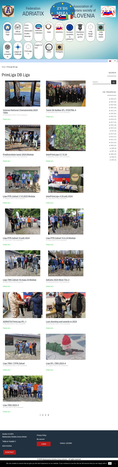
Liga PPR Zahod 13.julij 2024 (16, 238)
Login (43, 444)
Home (3, 67)
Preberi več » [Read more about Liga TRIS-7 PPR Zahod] (7, 370)
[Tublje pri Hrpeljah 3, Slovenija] (102, 444)
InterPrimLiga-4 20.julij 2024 (59, 196)
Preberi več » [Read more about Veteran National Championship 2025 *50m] (7, 119)
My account (40, 439)
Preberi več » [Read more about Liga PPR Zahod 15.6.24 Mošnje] (50, 244)
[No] (115, 464)
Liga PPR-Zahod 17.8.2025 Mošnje (19, 196)
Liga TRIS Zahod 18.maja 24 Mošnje (19, 280)
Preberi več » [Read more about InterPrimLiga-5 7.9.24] (50, 161)
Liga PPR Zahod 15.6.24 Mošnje (61, 238)
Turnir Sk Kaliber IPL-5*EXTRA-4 (61, 110)
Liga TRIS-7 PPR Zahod (14, 363)
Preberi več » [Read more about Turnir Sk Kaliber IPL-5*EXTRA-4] (50, 116)
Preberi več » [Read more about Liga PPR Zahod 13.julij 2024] (7, 244)
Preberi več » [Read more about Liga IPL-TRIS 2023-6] (50, 370)
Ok (110, 463)
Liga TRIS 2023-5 (11, 405)
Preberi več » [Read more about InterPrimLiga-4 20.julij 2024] (50, 203)
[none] (112, 60)
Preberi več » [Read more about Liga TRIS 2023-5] (7, 411)
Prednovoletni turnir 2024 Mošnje (18, 154)
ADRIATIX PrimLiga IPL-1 (14, 321)
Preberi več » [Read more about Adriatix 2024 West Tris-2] (50, 286)
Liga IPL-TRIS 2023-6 (56, 363)
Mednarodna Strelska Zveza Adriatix (55, 459)
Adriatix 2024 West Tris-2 (57, 280)
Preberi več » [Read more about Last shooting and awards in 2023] (50, 328)
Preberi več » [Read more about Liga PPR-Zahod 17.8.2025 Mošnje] (7, 203)
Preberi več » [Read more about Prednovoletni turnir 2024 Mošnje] (7, 161)
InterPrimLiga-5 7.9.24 (56, 154)
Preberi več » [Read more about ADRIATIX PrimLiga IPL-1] (7, 328)
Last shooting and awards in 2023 (61, 321)
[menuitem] (112, 60)
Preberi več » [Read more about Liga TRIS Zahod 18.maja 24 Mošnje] (7, 286)
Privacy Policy (41, 435)
